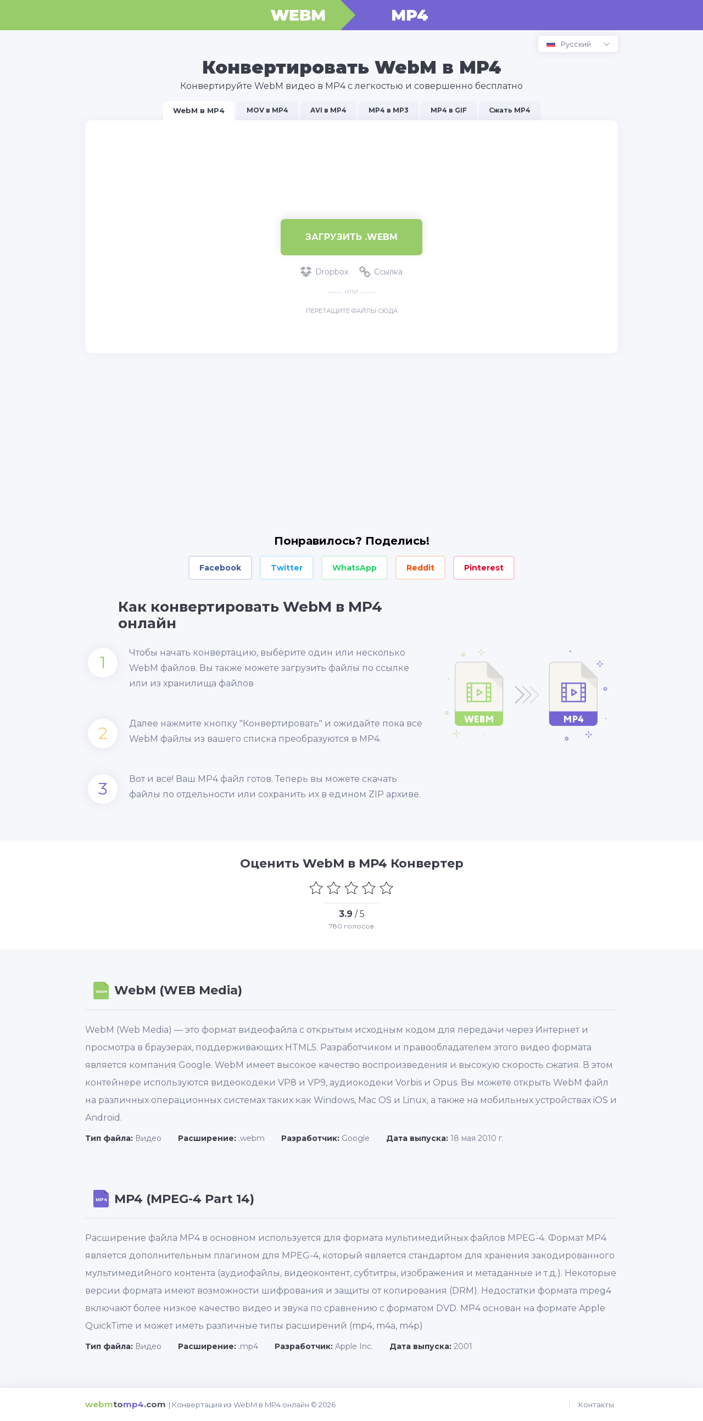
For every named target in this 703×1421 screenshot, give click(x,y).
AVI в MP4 (328, 110)
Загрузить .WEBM (351, 237)
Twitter (287, 568)
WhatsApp (354, 568)
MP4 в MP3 (389, 110)
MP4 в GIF (449, 110)
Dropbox (324, 271)
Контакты (600, 1404)
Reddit (420, 568)
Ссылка (381, 271)
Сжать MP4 (510, 110)
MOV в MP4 (267, 110)
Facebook (220, 568)
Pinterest (484, 568)
